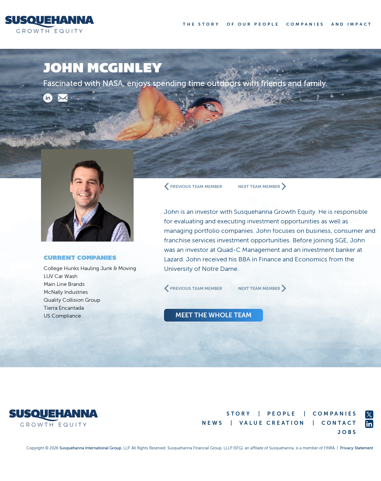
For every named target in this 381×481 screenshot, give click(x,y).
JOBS (347, 432)
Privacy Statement (356, 448)
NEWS (212, 423)
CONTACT (339, 423)
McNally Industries (66, 292)
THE (201, 24)
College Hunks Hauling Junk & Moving (90, 268)
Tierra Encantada (64, 308)
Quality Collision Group (72, 300)
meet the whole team (213, 315)
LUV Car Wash (61, 276)
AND (351, 24)
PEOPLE (281, 413)
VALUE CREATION (272, 423)
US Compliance (62, 316)
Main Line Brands (64, 284)
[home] (56, 24)
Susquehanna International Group (90, 448)
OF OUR (253, 24)
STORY (238, 413)
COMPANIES (335, 413)
